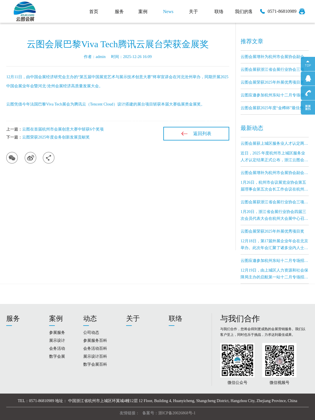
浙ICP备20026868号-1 (176, 413)
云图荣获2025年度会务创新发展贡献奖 (56, 137)
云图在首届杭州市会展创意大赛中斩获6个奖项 (63, 129)
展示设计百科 (95, 356)
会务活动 (57, 348)
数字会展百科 (95, 364)
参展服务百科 (95, 340)
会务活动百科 (95, 348)
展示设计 (57, 340)
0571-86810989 (282, 11)
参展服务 (57, 332)
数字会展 (57, 356)
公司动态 (91, 332)
